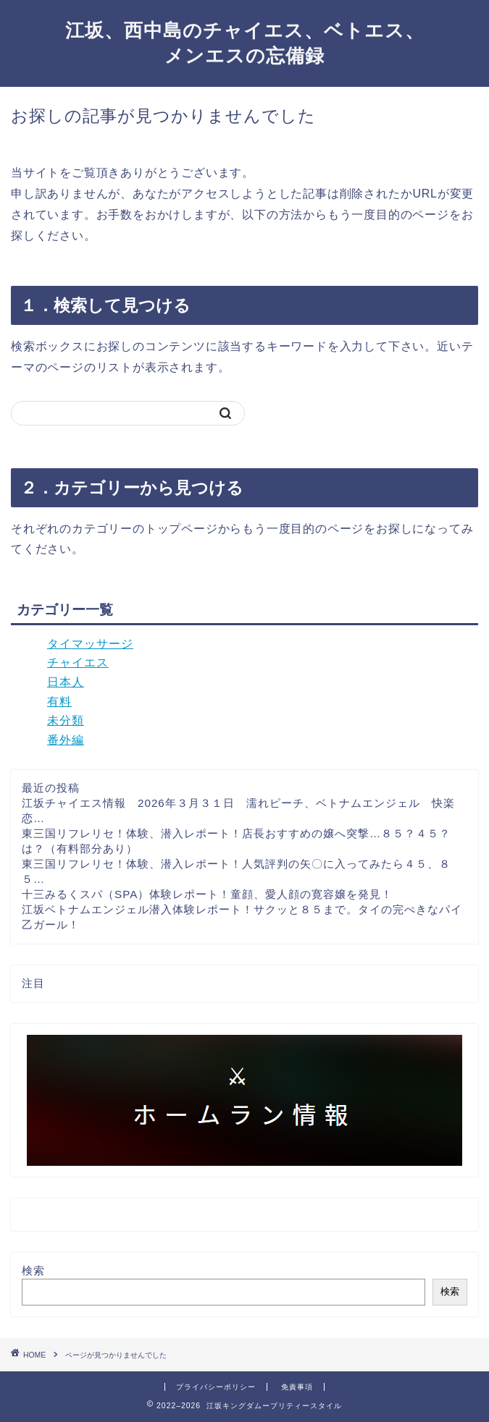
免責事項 (297, 1387)
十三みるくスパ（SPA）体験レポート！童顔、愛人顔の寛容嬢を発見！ (207, 894)
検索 (33, 1270)
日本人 (65, 682)
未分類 (65, 720)
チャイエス (78, 662)
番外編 (65, 740)
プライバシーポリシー (216, 1387)
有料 (59, 701)
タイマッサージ (90, 644)
